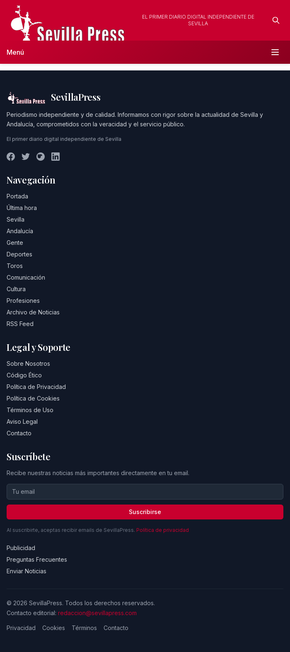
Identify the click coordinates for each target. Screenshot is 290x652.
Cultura (16, 288)
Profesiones (23, 300)
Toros (15, 265)
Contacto (19, 433)
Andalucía (20, 230)
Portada (17, 196)
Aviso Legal (22, 421)
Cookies (53, 627)
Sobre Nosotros (28, 363)
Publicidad (21, 547)
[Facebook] (11, 156)
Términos (84, 627)
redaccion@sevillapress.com (97, 612)
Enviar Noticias (26, 571)
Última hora (22, 207)
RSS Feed (20, 323)
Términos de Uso (30, 409)
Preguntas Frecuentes (37, 559)
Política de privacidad (162, 530)
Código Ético (24, 375)
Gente (15, 242)
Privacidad (21, 627)
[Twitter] (26, 156)
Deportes (19, 254)
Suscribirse (145, 511)
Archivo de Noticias (33, 312)
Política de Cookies (33, 398)
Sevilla (15, 219)
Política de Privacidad (36, 386)
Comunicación (26, 277)
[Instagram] (40, 156)
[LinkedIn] (55, 156)
